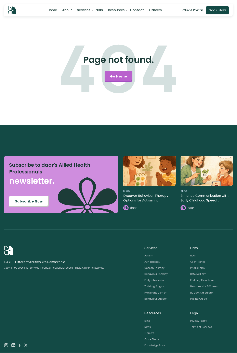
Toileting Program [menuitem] (155, 286)
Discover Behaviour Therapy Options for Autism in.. (145, 198)
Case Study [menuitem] (151, 339)
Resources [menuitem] (116, 10)
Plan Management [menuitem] (155, 293)
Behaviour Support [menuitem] (155, 299)
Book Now (217, 10)
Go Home (118, 76)
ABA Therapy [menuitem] (152, 262)
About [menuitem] (67, 10)
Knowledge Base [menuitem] (154, 346)
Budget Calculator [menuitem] (201, 293)
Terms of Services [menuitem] (201, 327)
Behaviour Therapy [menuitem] (156, 274)
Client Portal (192, 10)
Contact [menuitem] (137, 10)
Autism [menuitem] (148, 256)
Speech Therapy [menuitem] (154, 268)
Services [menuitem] (83, 10)
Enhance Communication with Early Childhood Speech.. (204, 198)
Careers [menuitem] (155, 10)
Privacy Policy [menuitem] (198, 321)
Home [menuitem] (52, 10)
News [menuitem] (147, 327)
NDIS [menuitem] (99, 10)
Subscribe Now (29, 201)
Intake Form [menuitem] (197, 268)
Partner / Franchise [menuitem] (201, 280)
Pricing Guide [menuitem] (198, 299)
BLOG (126, 191)
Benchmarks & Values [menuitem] (204, 286)
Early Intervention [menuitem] (154, 280)
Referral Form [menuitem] (198, 274)
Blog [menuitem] (147, 321)
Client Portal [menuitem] (197, 262)
